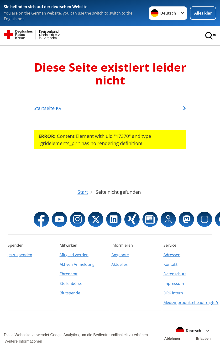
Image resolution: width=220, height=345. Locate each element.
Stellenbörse (71, 283)
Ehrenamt (69, 274)
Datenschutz (174, 274)
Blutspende (70, 293)
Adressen (171, 254)
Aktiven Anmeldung (77, 264)
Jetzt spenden (20, 254)
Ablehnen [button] (172, 338)
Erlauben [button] (203, 338)
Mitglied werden (74, 254)
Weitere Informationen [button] (23, 341)
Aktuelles (119, 264)
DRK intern (173, 293)
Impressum (173, 283)
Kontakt (170, 264)
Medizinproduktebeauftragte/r (188, 302)
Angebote (120, 254)
